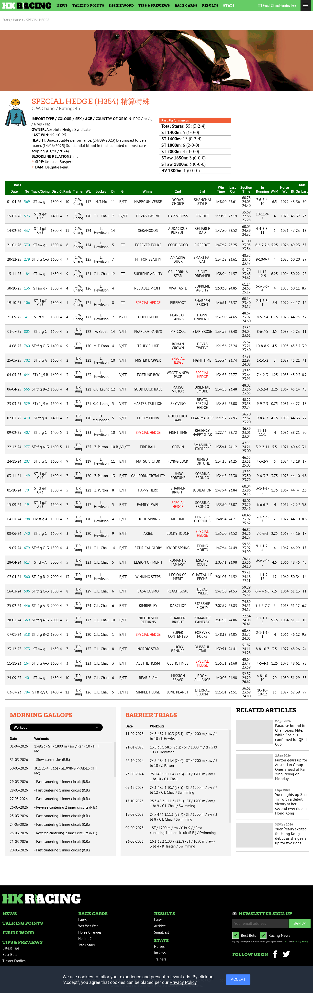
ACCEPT (238, 979)
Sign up (299, 923)
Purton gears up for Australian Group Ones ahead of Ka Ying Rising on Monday (291, 769)
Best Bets (9, 954)
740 (27, 533)
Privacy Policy (300, 941)
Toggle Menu (305, 5)
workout (20, 727)
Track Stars (86, 945)
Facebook (275, 955)
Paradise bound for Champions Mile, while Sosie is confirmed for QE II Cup (291, 735)
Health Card (87, 938)
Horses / (19, 20)
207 (27, 461)
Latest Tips (10, 948)
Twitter (286, 955)
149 (27, 475)
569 (27, 201)
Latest (83, 919)
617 (27, 562)
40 (27, 677)
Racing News (279, 935)
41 (27, 317)
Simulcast (161, 932)
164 (27, 663)
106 (27, 302)
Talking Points (88, 5)
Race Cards (186, 5)
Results (210, 5)
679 (27, 548)
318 (27, 634)
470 (27, 418)
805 (27, 331)
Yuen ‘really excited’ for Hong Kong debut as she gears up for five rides (291, 835)
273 (27, 649)
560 (27, 576)
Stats (229, 5)
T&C (285, 941)
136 (27, 288)
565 (27, 389)
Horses (159, 946)
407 (27, 432)
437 (27, 230)
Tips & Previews (154, 5)
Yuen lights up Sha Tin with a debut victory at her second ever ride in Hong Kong (291, 803)
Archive (160, 926)
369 (27, 620)
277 (27, 447)
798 (27, 519)
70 (27, 490)
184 (27, 273)
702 (27, 360)
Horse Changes (89, 932)
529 (27, 403)
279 (27, 259)
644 (27, 374)
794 (27, 692)
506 (27, 591)
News (62, 5)
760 (27, 346)
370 (27, 245)
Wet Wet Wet (88, 926)
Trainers (160, 959)
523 (27, 216)
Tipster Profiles (13, 961)
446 (27, 605)
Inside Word (121, 5)
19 (27, 504)
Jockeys (160, 952)
